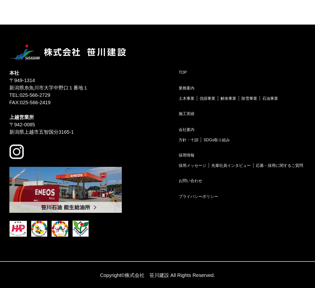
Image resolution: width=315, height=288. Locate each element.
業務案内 (186, 88)
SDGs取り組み (217, 140)
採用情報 (186, 155)
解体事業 (228, 98)
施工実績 (186, 113)
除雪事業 (249, 98)
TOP (183, 72)
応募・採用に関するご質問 (279, 165)
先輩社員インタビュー (231, 165)
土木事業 (186, 98)
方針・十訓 (188, 140)
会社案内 (186, 129)
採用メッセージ (192, 165)
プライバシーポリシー (198, 196)
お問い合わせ (190, 180)
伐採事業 (207, 98)
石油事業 (270, 98)
